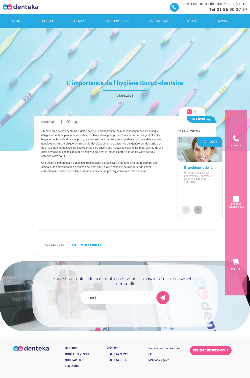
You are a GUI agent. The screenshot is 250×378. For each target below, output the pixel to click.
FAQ (150, 354)
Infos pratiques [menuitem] (117, 21)
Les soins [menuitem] (79, 21)
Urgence (236, 323)
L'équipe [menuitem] (48, 21)
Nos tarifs (73, 360)
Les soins (72, 366)
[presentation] (125, 313)
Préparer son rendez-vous (164, 348)
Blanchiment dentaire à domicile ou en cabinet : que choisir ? (199, 167)
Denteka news (117, 354)
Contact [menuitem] (224, 21)
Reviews (112, 348)
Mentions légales (158, 360)
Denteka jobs (117, 360)
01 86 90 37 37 (232, 9)
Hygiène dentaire (89, 245)
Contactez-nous (77, 354)
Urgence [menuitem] (193, 21)
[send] (162, 297)
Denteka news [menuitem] (158, 21)
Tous (73, 245)
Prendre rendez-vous (236, 205)
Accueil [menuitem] (17, 21)
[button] (198, 210)
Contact (236, 91)
